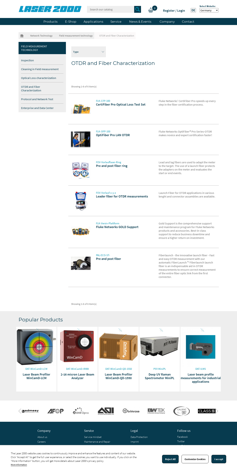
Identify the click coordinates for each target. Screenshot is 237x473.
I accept (218, 459)
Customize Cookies (195, 459)
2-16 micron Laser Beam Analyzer (77, 376)
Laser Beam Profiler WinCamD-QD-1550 (118, 376)
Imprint (135, 441)
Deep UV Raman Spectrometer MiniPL (159, 376)
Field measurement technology (34, 48)
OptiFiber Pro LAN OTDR (113, 135)
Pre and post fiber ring (111, 166)
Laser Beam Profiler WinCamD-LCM (36, 376)
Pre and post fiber (108, 259)
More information (19, 464)
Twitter (181, 441)
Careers (41, 441)
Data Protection (139, 437)
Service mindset (93, 437)
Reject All (170, 459)
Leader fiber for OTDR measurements (122, 196)
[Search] (114, 9)
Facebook (182, 436)
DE (193, 10)
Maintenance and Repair (97, 441)
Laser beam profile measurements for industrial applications (201, 378)
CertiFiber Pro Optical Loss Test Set (121, 104)
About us (42, 437)
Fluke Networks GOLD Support (117, 227)
